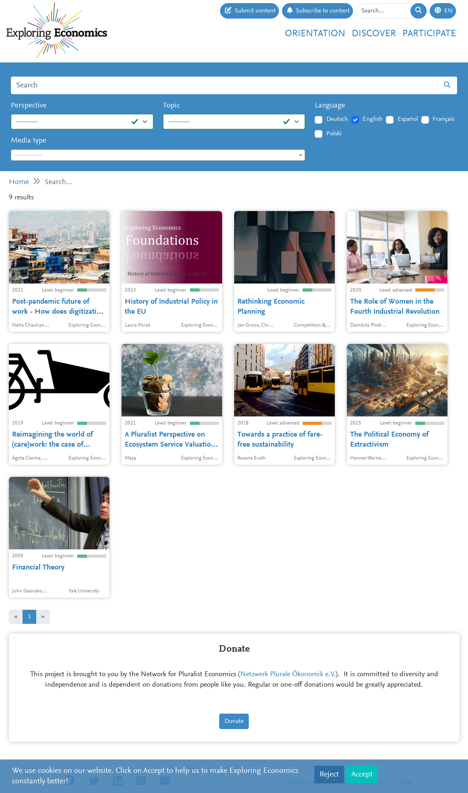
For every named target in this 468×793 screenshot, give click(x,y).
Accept (362, 774)
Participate (429, 34)
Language (330, 106)
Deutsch (337, 119)
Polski (334, 133)
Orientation (315, 34)
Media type (28, 141)
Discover (374, 34)
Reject (329, 774)
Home (19, 182)
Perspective (29, 106)
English (373, 119)
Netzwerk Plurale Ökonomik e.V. (288, 674)
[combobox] (158, 155)
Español (408, 119)
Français (443, 119)
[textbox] (158, 155)
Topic (171, 106)
